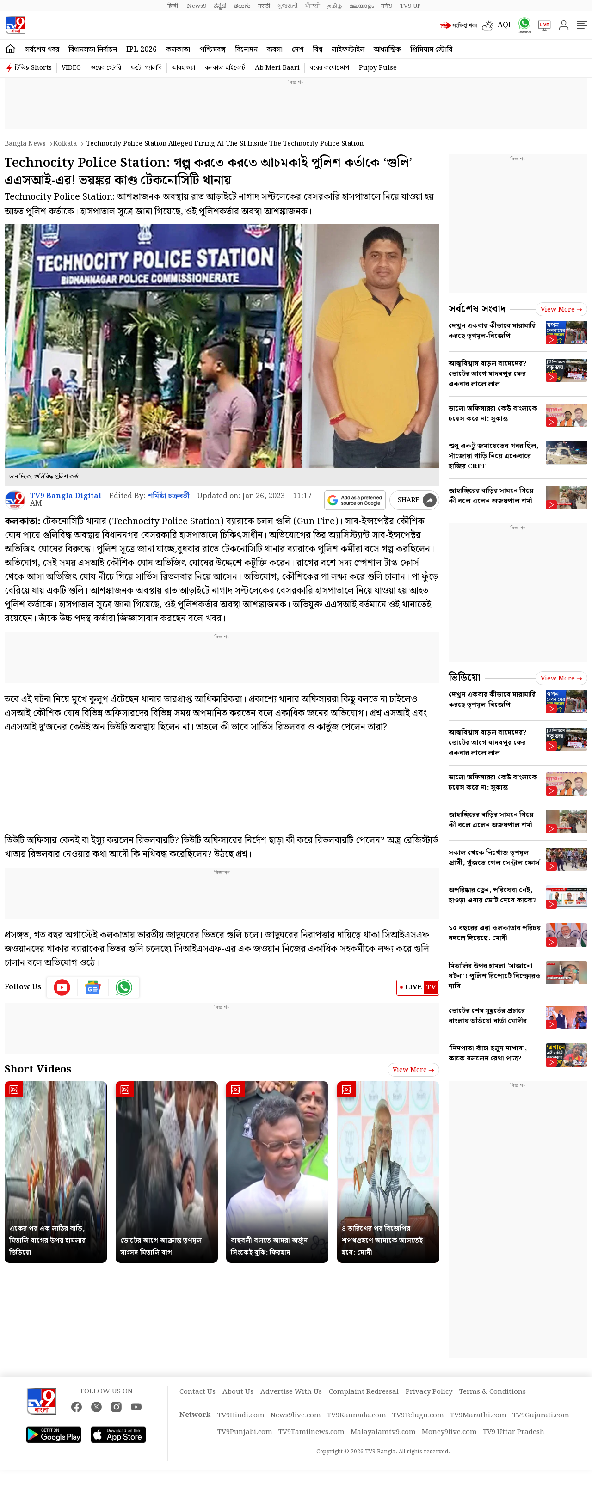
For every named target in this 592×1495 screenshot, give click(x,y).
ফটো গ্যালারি (146, 68)
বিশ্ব (317, 49)
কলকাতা (178, 49)
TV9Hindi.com (241, 1415)
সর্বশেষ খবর (42, 49)
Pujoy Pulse (378, 68)
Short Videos (38, 1069)
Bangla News (25, 144)
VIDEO (71, 68)
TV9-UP (410, 6)
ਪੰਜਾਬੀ (312, 6)
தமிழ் (334, 6)
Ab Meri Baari (277, 68)
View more (413, 1070)
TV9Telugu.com (418, 1415)
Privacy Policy (429, 1391)
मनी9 (386, 6)
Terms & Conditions (492, 1391)
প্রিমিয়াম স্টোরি (431, 49)
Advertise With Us (291, 1391)
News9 (196, 6)
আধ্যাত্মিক (387, 49)
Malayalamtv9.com (383, 1432)
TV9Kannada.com (356, 1415)
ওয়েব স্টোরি (106, 68)
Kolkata (65, 144)
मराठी (264, 6)
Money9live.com (449, 1432)
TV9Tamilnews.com (311, 1432)
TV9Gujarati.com (540, 1415)
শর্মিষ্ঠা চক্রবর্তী (168, 496)
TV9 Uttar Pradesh (513, 1432)
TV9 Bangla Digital (65, 496)
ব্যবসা (275, 49)
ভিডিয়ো (465, 678)
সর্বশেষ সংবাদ (477, 309)
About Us (237, 1391)
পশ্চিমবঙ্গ (212, 49)
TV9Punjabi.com (244, 1432)
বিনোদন (246, 49)
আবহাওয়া (183, 68)
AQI (504, 25)
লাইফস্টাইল (348, 49)
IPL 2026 (141, 49)
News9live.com (296, 1415)
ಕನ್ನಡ (220, 6)
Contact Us (197, 1391)
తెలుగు (242, 6)
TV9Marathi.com (478, 1415)
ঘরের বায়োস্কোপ (329, 68)
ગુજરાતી (288, 6)
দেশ (297, 49)
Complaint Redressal (364, 1391)
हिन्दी (173, 6)
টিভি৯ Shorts (33, 68)
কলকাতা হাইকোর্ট (225, 68)
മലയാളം (361, 6)
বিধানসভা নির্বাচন (92, 49)
